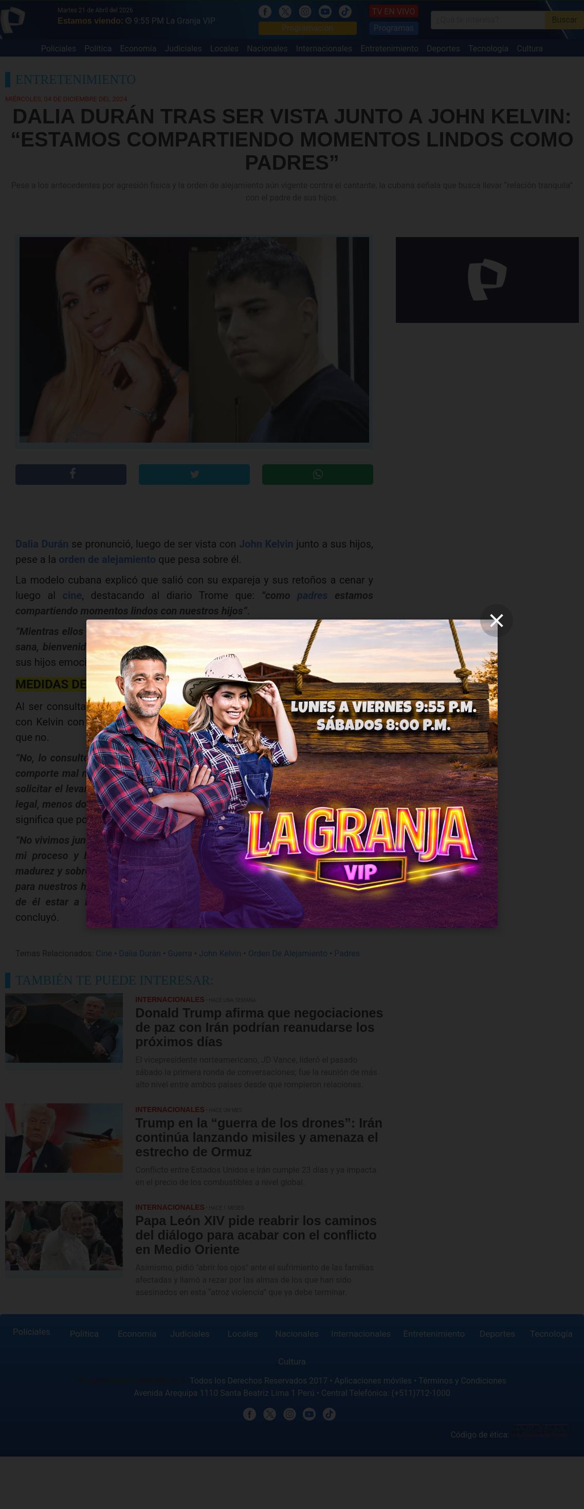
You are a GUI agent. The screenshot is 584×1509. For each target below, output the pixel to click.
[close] (496, 620)
